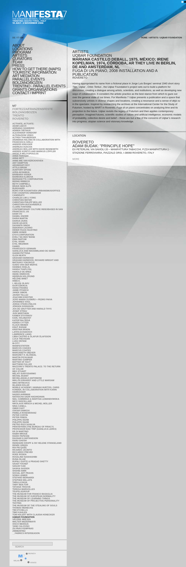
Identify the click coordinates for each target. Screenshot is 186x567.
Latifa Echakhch (22, 332)
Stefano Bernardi (23, 477)
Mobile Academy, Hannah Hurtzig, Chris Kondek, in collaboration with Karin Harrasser (35, 389)
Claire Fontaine (21, 207)
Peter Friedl (19, 417)
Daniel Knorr (20, 216)
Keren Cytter (20, 322)
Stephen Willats (22, 480)
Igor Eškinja (19, 285)
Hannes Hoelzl (21, 267)
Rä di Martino (20, 431)
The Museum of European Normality (33, 496)
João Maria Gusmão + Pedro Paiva (32, 299)
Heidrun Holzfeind (23, 276)
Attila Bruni (19, 167)
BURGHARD (18, 188)
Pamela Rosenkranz (24, 413)
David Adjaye (20, 223)
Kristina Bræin (21, 329)
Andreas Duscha (22, 147)
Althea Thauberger (24, 137)
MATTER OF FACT (21, 362)
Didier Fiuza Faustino (24, 230)
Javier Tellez (20, 295)
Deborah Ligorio (22, 228)
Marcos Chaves (21, 348)
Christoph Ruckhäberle (27, 204)
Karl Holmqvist (21, 318)
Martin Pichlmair (22, 357)
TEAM (17, 62)
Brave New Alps (21, 186)
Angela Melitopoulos (25, 153)
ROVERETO (20, 118)
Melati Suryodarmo (24, 373)
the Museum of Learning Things (31, 498)
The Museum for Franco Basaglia (32, 494)
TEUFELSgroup (21, 491)
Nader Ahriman (21, 394)
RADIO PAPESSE (21, 436)
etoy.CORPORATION (23, 235)
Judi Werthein (20, 313)
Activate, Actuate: (23, 123)
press (18, 65)
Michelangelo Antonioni (27, 378)
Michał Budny (20, 376)
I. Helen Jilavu (20, 283)
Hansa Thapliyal (22, 269)
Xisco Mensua (20, 524)
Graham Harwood (23, 258)
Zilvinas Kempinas (22, 528)
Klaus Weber (20, 325)
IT (18, 37)
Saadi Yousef (20, 464)
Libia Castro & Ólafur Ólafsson (31, 336)
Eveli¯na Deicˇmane (23, 237)
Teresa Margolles (23, 489)
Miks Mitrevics (21, 383)
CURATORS (22, 58)
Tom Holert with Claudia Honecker (33, 514)
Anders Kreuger (22, 144)
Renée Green (20, 445)
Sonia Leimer (19, 475)
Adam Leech (19, 126)
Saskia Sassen (20, 468)
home (144, 37)
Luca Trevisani (21, 339)
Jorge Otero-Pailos (24, 304)
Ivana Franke (20, 288)
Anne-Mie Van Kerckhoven (27, 161)
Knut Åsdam (19, 327)
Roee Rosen (19, 454)
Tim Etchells (20, 510)
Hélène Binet (20, 278)
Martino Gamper (22, 360)
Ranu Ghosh (19, 440)
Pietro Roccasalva (23, 424)
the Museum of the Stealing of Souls (34, 505)
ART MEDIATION (25, 75)
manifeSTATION (20, 346)
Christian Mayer (22, 200)
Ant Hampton (20, 163)
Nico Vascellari (21, 401)
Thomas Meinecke (22, 508)
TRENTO (18, 115)
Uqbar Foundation (23, 517)
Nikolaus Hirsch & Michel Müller (32, 403)
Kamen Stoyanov (22, 315)
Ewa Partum (19, 239)
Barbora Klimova (22, 177)
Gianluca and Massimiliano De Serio (33, 251)
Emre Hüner (19, 232)
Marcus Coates (21, 350)
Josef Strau (19, 311)
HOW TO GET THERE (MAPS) (36, 69)
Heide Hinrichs (21, 274)
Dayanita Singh (21, 225)
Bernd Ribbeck (21, 181)
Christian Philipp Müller (27, 202)
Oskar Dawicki (21, 410)
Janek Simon (19, 292)
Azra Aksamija (21, 172)
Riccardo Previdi (22, 452)
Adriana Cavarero (23, 128)
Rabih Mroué (19, 434)
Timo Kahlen (19, 512)
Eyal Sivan (18, 241)
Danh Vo (17, 214)
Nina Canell (19, 406)
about (18, 45)
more (75, 159)
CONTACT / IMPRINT (29, 93)
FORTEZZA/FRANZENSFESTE (32, 109)
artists (19, 55)
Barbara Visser (21, 174)
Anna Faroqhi (20, 156)
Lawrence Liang (21, 334)
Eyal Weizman (20, 244)
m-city (16, 343)
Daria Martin (20, 218)
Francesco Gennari (24, 248)
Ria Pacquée (19, 447)
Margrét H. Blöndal (24, 355)
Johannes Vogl (21, 302)
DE (13, 37)
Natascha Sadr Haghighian (28, 397)
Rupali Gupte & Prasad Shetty (30, 461)
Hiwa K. (16, 281)
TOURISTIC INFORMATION (34, 72)
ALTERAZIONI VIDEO (22, 135)
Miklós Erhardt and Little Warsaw (33, 380)
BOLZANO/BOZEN (24, 112)
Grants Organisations (34, 89)
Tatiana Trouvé (21, 487)
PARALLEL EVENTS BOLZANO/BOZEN (28, 80)
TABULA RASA (19, 482)
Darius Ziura (19, 221)
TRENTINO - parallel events (39, 86)
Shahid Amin (19, 471)
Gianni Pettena (21, 253)
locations (22, 49)
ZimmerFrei (18, 531)
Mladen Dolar (20, 385)
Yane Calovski (20, 526)
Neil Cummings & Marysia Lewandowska (35, 399)
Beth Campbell (21, 184)
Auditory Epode (21, 170)
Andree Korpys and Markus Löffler (34, 151)
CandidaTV (18, 195)
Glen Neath (19, 255)
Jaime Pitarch (20, 290)
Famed (16, 246)
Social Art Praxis (23, 473)
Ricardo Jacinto (22, 450)
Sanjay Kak (19, 466)
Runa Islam (19, 459)
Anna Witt (18, 158)
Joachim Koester (22, 297)
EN (21, 37)
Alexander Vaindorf (24, 133)
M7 (14, 105)
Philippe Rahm (20, 420)
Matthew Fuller (22, 364)
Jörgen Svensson (23, 306)
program (21, 52)
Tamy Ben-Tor (20, 484)
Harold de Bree (21, 272)
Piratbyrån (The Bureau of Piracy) (33, 427)
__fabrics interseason (26, 533)
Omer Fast (18, 408)
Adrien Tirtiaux (21, 130)
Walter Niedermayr (24, 521)
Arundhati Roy (21, 165)
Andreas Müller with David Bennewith (35, 149)
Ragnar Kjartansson (25, 438)
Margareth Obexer (23, 352)
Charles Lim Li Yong (24, 198)
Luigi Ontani (19, 341)
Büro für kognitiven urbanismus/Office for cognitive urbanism (36, 192)
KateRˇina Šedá (21, 320)
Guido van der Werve (24, 265)
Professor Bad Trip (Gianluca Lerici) (34, 429)
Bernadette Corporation (27, 179)
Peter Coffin (20, 415)
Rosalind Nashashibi (24, 457)
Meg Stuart (19, 371)
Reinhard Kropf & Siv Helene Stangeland (37, 443)
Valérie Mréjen (21, 519)
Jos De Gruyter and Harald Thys (32, 309)
